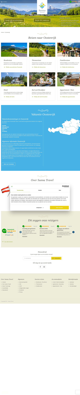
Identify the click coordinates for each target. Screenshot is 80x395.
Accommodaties (57, 279)
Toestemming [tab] (20, 190)
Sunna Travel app (6, 286)
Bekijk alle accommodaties (14, 20)
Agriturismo (4, 6)
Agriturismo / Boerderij (58, 284)
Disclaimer (21, 290)
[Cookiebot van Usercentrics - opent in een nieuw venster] (63, 186)
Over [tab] (60, 190)
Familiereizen (39, 286)
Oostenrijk (24, 6)
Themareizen (39, 284)
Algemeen (21, 279)
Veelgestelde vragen (24, 288)
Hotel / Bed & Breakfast (58, 282)
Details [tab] (40, 190)
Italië (14, 6)
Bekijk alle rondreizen (42, 20)
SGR (20, 284)
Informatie (63, 6)
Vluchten (72, 284)
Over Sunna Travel (7, 279)
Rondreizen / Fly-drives (41, 282)
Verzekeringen (73, 286)
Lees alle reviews (8, 241)
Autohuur (72, 282)
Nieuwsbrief (5, 290)
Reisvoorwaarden (23, 282)
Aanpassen (39, 207)
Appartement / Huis (57, 286)
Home (2, 32)
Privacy (21, 292)
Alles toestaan (59, 207)
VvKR (20, 286)
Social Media (5, 288)
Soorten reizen (39, 279)
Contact (73, 6)
